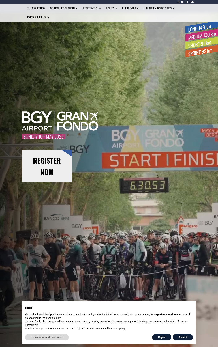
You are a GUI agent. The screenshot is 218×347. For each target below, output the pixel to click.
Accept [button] (183, 337)
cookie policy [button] (53, 317)
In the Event (130, 8)
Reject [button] (162, 337)
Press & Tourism (38, 17)
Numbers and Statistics (159, 8)
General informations (64, 8)
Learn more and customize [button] (47, 337)
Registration (92, 8)
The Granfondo (36, 8)
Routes (111, 8)
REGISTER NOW (47, 166)
